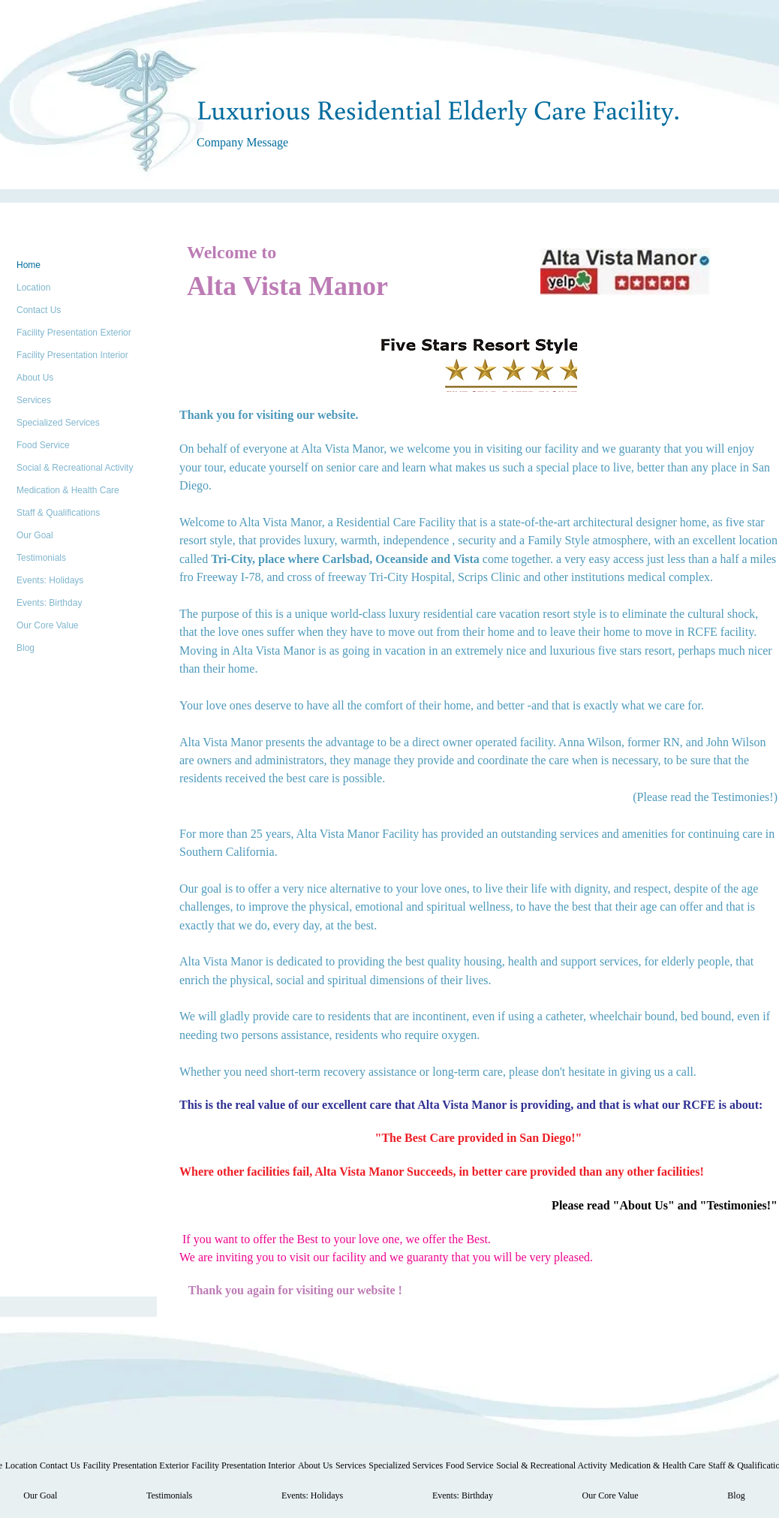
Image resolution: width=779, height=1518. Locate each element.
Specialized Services (58, 422)
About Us (35, 377)
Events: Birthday (49, 603)
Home (29, 265)
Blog (26, 648)
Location (33, 287)
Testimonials (41, 558)
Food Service (43, 445)
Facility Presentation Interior (72, 355)
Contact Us (39, 310)
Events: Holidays (50, 580)
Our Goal (35, 535)
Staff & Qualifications (58, 513)
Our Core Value (47, 625)
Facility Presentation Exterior (74, 332)
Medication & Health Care (68, 490)
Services (34, 400)
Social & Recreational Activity (75, 467)
